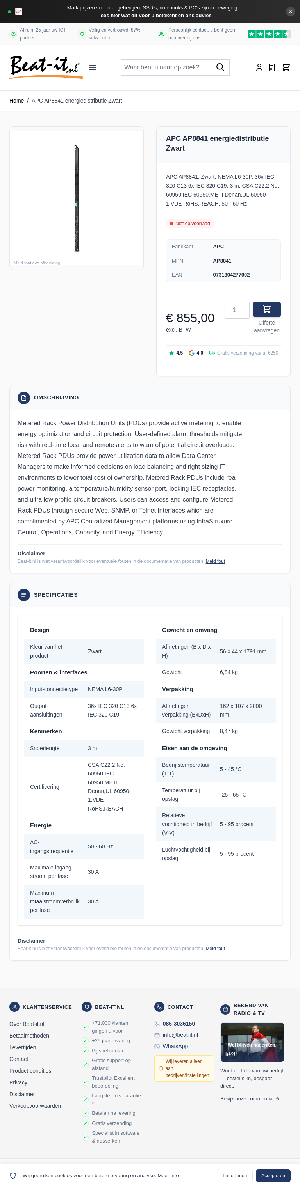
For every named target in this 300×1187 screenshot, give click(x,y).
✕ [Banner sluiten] (290, 12)
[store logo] (46, 67)
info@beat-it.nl (180, 1035)
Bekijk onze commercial (250, 1099)
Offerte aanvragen (267, 326)
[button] (76, 198)
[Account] (259, 67)
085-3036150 (179, 1023)
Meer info (168, 1175)
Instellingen (235, 1175)
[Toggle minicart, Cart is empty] (286, 67)
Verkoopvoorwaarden (35, 1106)
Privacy (18, 1082)
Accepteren (273, 1175)
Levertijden (22, 1047)
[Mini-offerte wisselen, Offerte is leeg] (272, 67)
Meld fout (215, 561)
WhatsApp (175, 1046)
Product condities (30, 1071)
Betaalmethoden (29, 1036)
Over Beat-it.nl (26, 1024)
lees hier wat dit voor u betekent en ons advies (155, 15)
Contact (18, 1059)
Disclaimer (22, 1094)
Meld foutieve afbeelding (37, 263)
